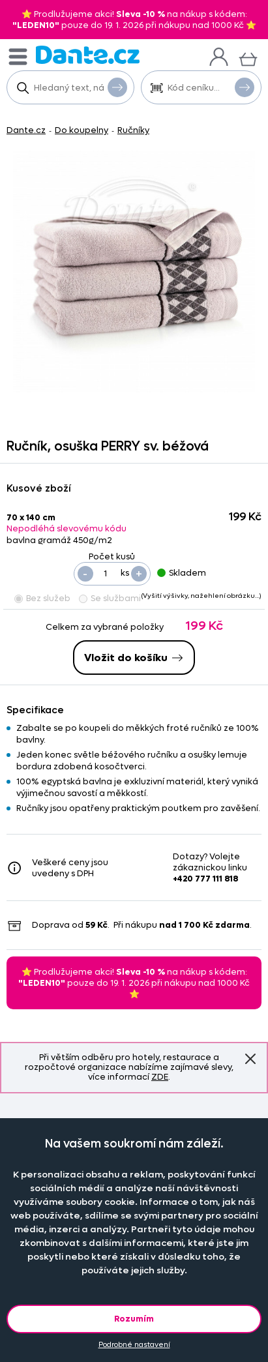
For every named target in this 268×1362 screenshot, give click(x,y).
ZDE (159, 1076)
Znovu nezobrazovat (250, 1058)
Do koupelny (81, 130)
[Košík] (248, 58)
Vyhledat (117, 86)
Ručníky (133, 130)
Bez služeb (42, 598)
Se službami (110, 598)
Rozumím (134, 1318)
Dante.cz (26, 130)
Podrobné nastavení (134, 1345)
